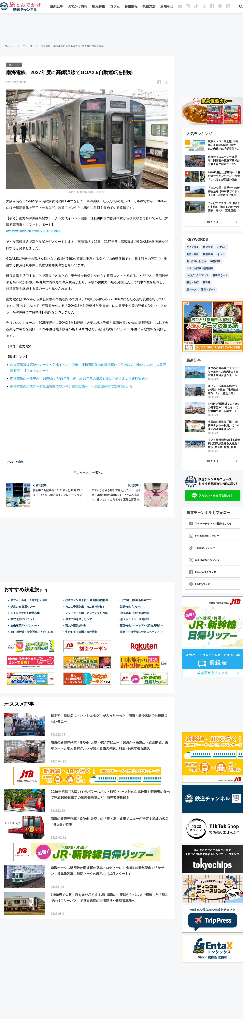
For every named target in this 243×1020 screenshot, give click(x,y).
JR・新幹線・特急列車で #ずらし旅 (32, 631)
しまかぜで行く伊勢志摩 (25, 612)
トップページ (7, 46)
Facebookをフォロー (204, 572)
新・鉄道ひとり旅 (196, 261)
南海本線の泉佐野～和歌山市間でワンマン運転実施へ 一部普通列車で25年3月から (71, 386)
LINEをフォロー (201, 584)
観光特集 (98, 6)
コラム (115, 6)
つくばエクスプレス (197, 275)
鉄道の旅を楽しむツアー (80, 619)
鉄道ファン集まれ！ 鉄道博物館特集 (86, 600)
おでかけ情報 (77, 6)
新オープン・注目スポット (201, 289)
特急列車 (215, 261)
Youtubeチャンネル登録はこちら (210, 524)
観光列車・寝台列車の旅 (134, 612)
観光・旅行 (192, 282)
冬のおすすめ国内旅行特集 (81, 631)
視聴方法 (148, 6)
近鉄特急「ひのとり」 (133, 606)
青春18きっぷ (220, 275)
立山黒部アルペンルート (25, 625)
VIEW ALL (212, 221)
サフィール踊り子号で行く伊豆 (29, 600)
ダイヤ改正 (192, 247)
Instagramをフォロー (204, 536)
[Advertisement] (121, 28)
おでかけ (222, 247)
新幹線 (206, 282)
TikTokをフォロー (202, 548)
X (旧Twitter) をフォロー (205, 560)
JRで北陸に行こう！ (23, 619)
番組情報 (131, 6)
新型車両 (208, 254)
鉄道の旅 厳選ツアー (23, 606)
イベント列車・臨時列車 (199, 268)
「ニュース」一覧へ (87, 472)
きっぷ (220, 254)
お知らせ (166, 6)
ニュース (27, 46)
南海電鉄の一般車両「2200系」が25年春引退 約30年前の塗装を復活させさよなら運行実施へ (79, 378)
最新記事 (56, 6)
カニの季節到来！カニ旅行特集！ (85, 606)
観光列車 (208, 247)
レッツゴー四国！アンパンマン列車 (86, 612)
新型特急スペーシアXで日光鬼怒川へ (142, 625)
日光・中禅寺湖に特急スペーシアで (141, 631)
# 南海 (20, 461)
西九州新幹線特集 (75, 625)
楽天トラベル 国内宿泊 (134, 619)
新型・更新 (192, 254)
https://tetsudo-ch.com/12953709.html (33, 231)
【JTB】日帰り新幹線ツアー (137, 600)
